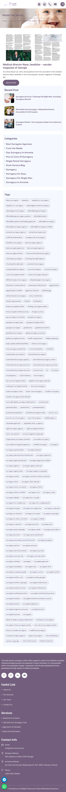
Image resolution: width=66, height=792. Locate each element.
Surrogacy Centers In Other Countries (36, 476)
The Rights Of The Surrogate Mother (18, 625)
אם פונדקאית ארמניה (29, 641)
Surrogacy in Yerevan (14, 524)
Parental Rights (11, 407)
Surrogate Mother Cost (14, 577)
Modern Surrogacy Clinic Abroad (18, 397)
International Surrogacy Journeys (45, 365)
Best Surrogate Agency (35, 248)
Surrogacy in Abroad (52, 508)
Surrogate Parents (12, 604)
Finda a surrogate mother (15, 306)
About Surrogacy (12, 200)
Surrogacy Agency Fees (14, 471)
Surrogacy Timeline (13, 561)
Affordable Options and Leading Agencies (20, 221)
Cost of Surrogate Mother (15, 275)
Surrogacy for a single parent (39, 503)
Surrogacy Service (12, 545)
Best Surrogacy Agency (33, 243)
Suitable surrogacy (40, 444)
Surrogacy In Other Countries (16, 519)
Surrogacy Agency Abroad (32, 466)
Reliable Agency (50, 418)
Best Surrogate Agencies (19, 144)
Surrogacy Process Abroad (33, 535)
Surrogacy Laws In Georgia (15, 529)
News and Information (11, 731)
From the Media (14, 148)
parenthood (24, 407)
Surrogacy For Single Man (19, 178)
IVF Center (54, 370)
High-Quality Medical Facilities (17, 344)
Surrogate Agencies (41, 561)
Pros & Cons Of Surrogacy (19, 156)
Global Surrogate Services (15, 338)
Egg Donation (54, 285)
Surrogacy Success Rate (14, 556)
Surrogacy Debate (12, 498)
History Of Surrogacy (39, 344)
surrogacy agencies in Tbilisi (40, 460)
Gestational (28, 328)
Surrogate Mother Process (15, 588)
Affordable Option (40, 216)
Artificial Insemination (14, 237)
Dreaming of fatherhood (37, 285)
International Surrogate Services (18, 370)
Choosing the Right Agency (34, 259)
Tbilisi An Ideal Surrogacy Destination (19, 620)
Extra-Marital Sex (35, 296)
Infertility (49, 349)
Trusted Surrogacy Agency (15, 636)
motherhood (43, 402)
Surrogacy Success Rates (36, 556)
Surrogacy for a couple (31, 498)
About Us (7, 690)
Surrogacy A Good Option (15, 450)
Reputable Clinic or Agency (33, 423)
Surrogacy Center (12, 476)
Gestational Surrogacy (14, 333)
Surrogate (27, 561)
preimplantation (39, 407)
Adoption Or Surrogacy (40, 200)
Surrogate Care (30, 567)
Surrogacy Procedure (51, 529)
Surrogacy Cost (34, 492)
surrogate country (36, 572)
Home (4, 21)
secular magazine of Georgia (33, 434)
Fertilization (37, 301)
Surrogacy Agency (12, 466)
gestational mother (42, 328)
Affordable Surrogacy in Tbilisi (41, 227)
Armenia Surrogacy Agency (16, 232)
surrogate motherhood (37, 588)
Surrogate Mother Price (38, 583)
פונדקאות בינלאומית (46, 641)
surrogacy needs (34, 529)
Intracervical (38, 370)
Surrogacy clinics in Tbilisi (15, 492)
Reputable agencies (13, 423)
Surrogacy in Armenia (17, 182)
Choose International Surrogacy (37, 253)
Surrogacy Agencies (43, 455)
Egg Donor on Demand (12, 727)
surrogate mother (53, 572)
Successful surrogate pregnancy (18, 444)
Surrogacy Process (13, 535)
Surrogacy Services (30, 545)
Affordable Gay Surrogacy (37, 211)
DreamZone (53, 789)
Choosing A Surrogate (14, 259)
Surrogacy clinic (12, 482)
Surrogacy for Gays (16, 173)
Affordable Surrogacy (46, 221)
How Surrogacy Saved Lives (15, 349)
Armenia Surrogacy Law (37, 232)
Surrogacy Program (45, 540)
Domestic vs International (15, 285)
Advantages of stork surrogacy (38, 205)
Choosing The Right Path (14, 264)
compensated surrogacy (15, 269)
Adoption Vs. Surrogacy (14, 205)
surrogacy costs (49, 492)
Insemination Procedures (15, 354)
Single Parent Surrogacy (18, 161)
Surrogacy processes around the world (20, 540)
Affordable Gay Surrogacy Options (18, 216)
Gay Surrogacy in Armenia (19, 152)
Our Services (8, 695)
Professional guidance (14, 413)
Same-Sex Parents (12, 434)
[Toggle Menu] (62, 4)
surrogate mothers (13, 598)
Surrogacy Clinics (36, 487)
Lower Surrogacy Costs (14, 391)
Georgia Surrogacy (34, 317)
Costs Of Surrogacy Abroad (37, 275)
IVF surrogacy (39, 375)
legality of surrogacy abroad (39, 381)
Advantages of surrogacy (15, 211)
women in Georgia (12, 641)
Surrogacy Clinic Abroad (30, 482)
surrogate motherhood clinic (17, 593)
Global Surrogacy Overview (35, 333)
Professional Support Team (35, 413)
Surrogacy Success (37, 551)
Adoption (25, 200)
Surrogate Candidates (14, 567)
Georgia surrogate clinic (35, 322)
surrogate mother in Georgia (16, 583)
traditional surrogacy (37, 630)
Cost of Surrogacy (50, 269)
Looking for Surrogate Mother (16, 386)
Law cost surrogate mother (16, 381)
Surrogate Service (37, 609)
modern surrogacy (52, 391)
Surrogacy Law (47, 524)
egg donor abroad (31, 290)
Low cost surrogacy (38, 386)
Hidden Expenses (52, 338)
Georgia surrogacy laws (14, 322)
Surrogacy (11, 169)
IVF (47, 370)
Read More (11, 83)
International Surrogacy (37, 354)
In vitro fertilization (36, 349)
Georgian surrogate (13, 328)
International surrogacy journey (18, 365)
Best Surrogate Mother (14, 253)
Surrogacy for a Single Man (16, 503)
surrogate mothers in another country (37, 598)
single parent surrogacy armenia (18, 439)
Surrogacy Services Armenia (16, 551)
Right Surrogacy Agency (14, 429)
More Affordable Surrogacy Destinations (20, 402)
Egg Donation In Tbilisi (14, 290)
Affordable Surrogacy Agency (16, 227)
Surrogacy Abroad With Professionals (19, 455)
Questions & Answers (11, 718)
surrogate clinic (45, 567)
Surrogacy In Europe (32, 513)
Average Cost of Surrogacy (35, 237)
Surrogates (27, 614)
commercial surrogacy (35, 264)
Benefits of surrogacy (14, 243)
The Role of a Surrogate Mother (46, 625)
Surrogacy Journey (31, 524)
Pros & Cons (53, 413)
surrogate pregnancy (30, 604)
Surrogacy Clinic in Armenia (16, 487)
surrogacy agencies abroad (16, 460)
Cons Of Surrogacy (34, 269)
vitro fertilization (52, 636)
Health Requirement (35, 338)
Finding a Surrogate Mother (37, 306)
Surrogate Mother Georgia (35, 577)
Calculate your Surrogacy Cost (15, 722)
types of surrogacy (35, 636)
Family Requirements (13, 301)
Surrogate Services (13, 614)
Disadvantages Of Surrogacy (40, 280)
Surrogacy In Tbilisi (37, 519)
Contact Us (7, 705)
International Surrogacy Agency (17, 359)
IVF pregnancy (11, 375)
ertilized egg (46, 290)
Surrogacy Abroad (34, 450)
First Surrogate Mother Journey (17, 312)
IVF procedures (25, 375)
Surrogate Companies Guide (16, 572)
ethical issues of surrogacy (16, 296)
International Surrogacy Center (44, 359)
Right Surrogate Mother (35, 429)
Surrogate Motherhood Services (42, 593)
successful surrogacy (41, 439)
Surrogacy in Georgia (50, 513)
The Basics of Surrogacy (44, 620)
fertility (27, 301)
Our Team (7, 700)
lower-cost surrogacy (34, 391)
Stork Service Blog (15, 165)
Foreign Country (38, 312)
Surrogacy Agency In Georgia (36, 471)
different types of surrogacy (16, 280)
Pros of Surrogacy (34, 418)
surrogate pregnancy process (17, 609)
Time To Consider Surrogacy (16, 630)
